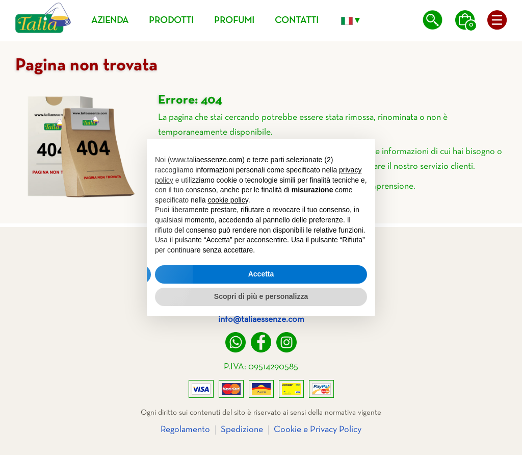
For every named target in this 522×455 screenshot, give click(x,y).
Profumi (234, 20)
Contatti (297, 20)
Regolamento (185, 429)
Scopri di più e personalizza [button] (261, 296)
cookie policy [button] (228, 200)
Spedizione (242, 429)
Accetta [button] (261, 274)
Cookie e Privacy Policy (317, 429)
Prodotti (171, 20)
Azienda (109, 20)
